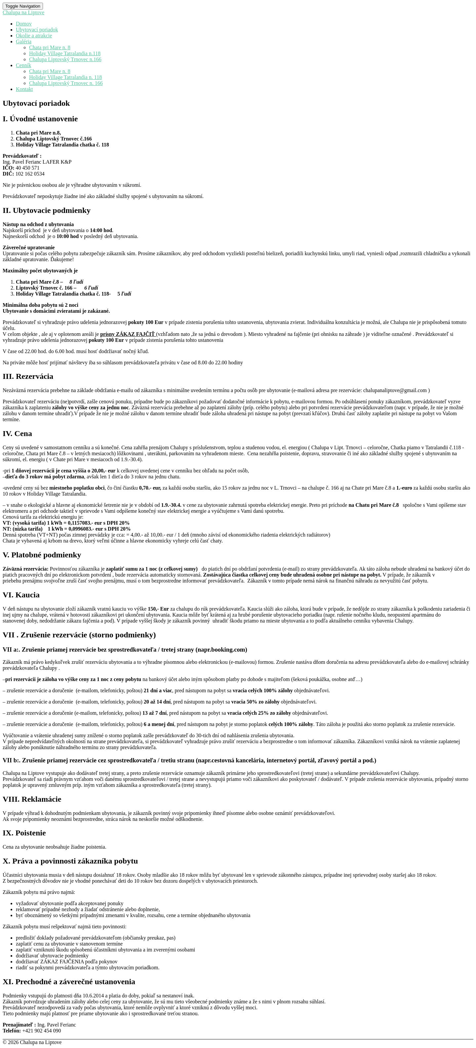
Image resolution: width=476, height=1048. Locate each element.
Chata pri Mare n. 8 (49, 47)
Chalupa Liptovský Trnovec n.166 (65, 59)
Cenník (23, 65)
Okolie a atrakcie (34, 35)
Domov (24, 23)
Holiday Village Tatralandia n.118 (64, 53)
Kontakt (24, 89)
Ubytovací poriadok (37, 29)
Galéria (23, 41)
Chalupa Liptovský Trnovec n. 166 (66, 83)
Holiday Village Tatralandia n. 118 (65, 77)
